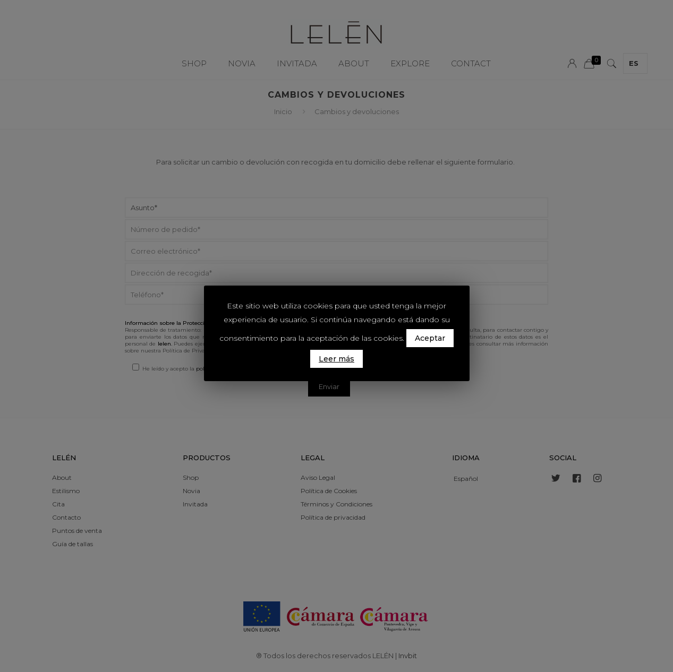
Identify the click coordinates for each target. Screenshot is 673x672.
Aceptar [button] (430, 338)
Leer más (336, 359)
